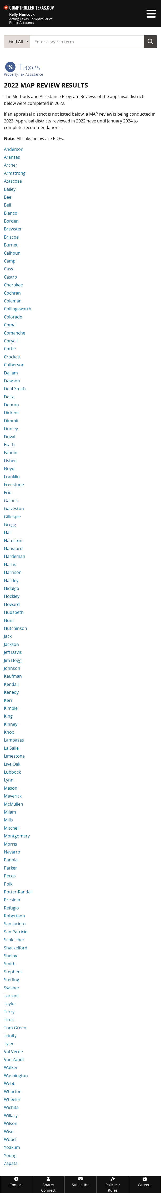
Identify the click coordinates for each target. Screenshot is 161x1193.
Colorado (13, 317)
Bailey (10, 189)
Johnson (12, 668)
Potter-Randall (18, 892)
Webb (10, 1083)
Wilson (10, 1123)
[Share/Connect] (48, 1184)
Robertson (14, 916)
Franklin (12, 477)
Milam (10, 812)
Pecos (10, 876)
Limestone (14, 756)
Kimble (11, 708)
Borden (11, 221)
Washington (16, 1075)
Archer (10, 165)
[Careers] (145, 1181)
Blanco (10, 213)
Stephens (13, 972)
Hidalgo (11, 588)
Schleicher (14, 940)
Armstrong (15, 173)
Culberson (14, 365)
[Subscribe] (80, 1181)
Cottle (10, 349)
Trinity (10, 1035)
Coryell (11, 341)
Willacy (11, 1115)
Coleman (13, 301)
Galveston (14, 508)
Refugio (11, 908)
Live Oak (12, 764)
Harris (10, 564)
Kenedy (11, 692)
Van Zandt (14, 1059)
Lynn (8, 780)
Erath (9, 445)
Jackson (11, 644)
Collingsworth (17, 309)
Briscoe (11, 237)
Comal (10, 325)
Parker (10, 868)
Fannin (10, 452)
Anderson (13, 149)
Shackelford (15, 948)
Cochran (12, 293)
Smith (10, 963)
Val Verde (13, 1052)
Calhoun (12, 253)
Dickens (11, 412)
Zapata (11, 1163)
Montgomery (17, 836)
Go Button (150, 41)
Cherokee (13, 285)
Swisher (11, 988)
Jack (8, 636)
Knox (9, 732)
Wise (8, 1131)
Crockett (12, 357)
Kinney (10, 724)
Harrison (13, 572)
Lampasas (14, 740)
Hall (8, 532)
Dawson (12, 381)
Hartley (11, 580)
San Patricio (16, 932)
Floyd (9, 468)
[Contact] (16, 1181)
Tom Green (15, 1028)
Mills (8, 820)
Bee (7, 197)
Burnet (11, 245)
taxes (23, 67)
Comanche (14, 333)
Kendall (11, 684)
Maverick (13, 796)
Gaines (11, 500)
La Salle (11, 748)
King (8, 716)
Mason (10, 788)
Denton (11, 405)
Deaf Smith (15, 389)
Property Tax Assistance (23, 74)
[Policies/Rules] (113, 1184)
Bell (7, 205)
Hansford (13, 548)
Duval (9, 437)
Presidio (12, 900)
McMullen (13, 804)
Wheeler (12, 1099)
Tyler (9, 1043)
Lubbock (12, 772)
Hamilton (13, 540)
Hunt (9, 620)
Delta (9, 397)
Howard (12, 604)
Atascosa (13, 181)
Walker (11, 1067)
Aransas (12, 157)
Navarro (12, 852)
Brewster (13, 229)
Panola (11, 860)
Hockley (11, 596)
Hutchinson (15, 628)
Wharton (13, 1091)
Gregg (10, 524)
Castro (10, 277)
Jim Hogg (13, 660)
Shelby (10, 956)
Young (10, 1155)
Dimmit (11, 421)
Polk (8, 884)
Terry (9, 1012)
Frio (8, 492)
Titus (9, 1019)
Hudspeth (14, 612)
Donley (11, 428)
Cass (8, 269)
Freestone (14, 484)
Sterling (11, 980)
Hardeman (14, 556)
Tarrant (11, 996)
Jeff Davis (13, 652)
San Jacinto (15, 924)
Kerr (8, 700)
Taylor (10, 1003)
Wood (10, 1139)
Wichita (11, 1107)
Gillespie (12, 517)
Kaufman (13, 676)
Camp (10, 261)
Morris (10, 844)
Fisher (10, 461)
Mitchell (11, 828)
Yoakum (12, 1147)
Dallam (11, 373)
